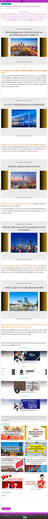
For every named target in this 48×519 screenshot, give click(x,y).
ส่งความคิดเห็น (6, 508)
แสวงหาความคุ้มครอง (13, 513)
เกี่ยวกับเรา (6, 513)
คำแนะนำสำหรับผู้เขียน (39, 513)
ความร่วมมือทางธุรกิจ (22, 513)
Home (2, 4)
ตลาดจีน (6, 4)
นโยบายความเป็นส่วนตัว (41, 515)
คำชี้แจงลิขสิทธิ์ (31, 513)
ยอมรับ (25, 517)
